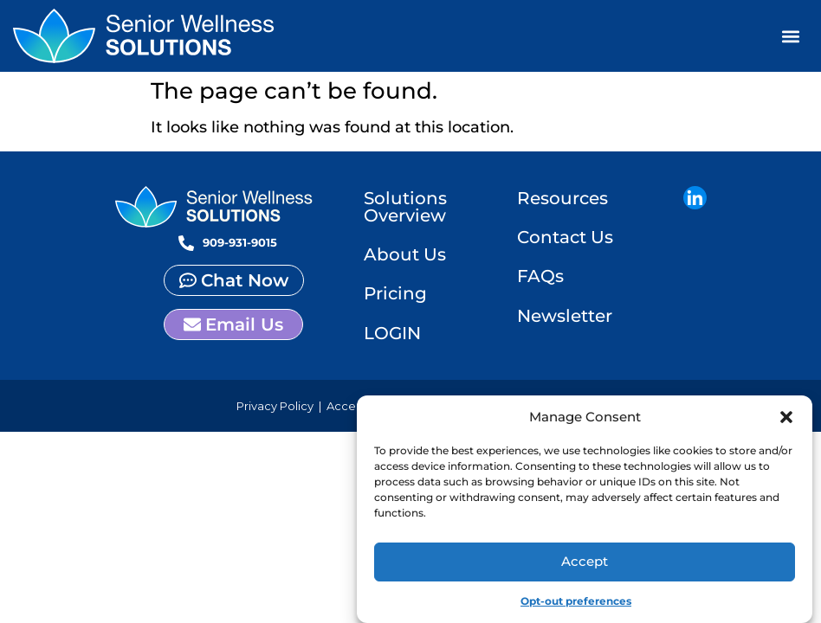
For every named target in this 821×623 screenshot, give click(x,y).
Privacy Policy (275, 412)
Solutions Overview (405, 208)
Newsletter (564, 321)
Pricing (395, 297)
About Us (405, 257)
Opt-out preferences (575, 600)
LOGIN (392, 338)
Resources (562, 199)
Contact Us (565, 239)
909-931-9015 (240, 242)
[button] (786, 417)
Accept (584, 561)
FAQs (540, 280)
